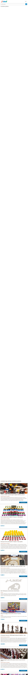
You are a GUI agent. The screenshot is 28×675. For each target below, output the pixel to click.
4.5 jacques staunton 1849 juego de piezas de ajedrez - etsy (13, 635)
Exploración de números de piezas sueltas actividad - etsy (13, 566)
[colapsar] (26, 1)
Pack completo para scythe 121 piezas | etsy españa (12, 517)
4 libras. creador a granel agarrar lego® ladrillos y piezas (13, 494)
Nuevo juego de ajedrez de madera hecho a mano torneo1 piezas (13, 660)
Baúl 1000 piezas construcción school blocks (10, 590)
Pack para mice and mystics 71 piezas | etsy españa (11, 541)
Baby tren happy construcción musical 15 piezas (11, 613)
